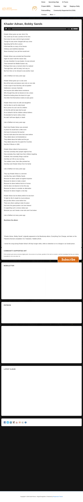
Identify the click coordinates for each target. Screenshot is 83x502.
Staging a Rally (75, 6)
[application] (41, 29)
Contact (44, 14)
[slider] (39, 28)
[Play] (6, 29)
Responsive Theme (58, 496)
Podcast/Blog (45, 10)
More (53, 14)
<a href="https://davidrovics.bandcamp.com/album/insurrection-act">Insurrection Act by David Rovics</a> (41, 392)
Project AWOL (46, 6)
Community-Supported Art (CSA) (64, 10)
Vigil (64, 6)
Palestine (57, 6)
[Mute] (72, 29)
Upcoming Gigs (54, 2)
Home (43, 2)
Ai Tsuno (65, 2)
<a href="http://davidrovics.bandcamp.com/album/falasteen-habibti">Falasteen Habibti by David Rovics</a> (41, 226)
